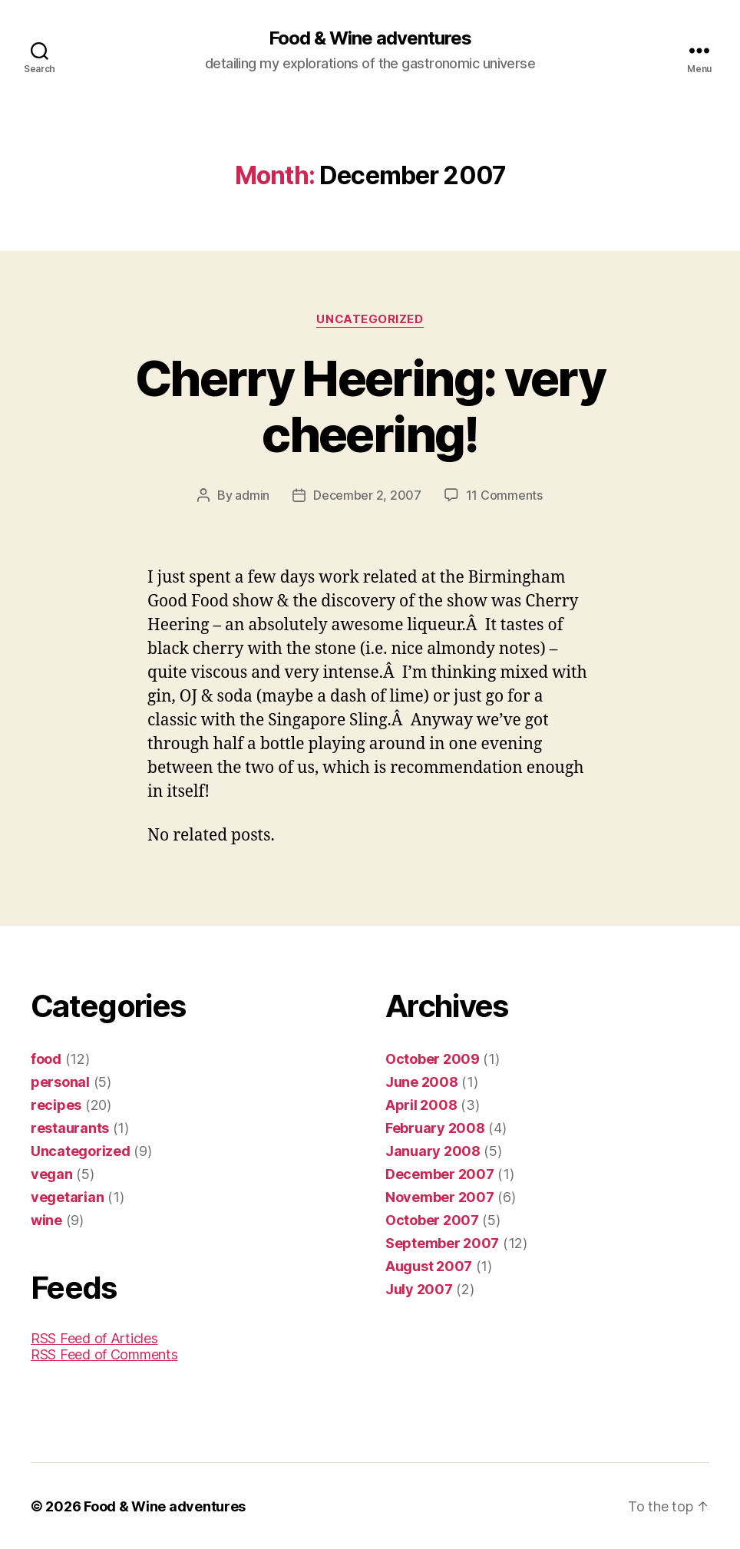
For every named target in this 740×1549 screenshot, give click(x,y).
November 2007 (439, 1196)
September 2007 (442, 1242)
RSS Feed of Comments (104, 1354)
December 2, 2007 (367, 495)
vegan (52, 1173)
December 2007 (439, 1173)
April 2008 (421, 1104)
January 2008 (433, 1150)
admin (252, 495)
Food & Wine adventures (370, 38)
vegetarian (67, 1196)
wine (46, 1219)
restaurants (70, 1127)
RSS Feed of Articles (94, 1337)
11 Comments (504, 495)
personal (60, 1081)
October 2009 (432, 1058)
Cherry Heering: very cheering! (370, 406)
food (46, 1058)
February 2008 (435, 1127)
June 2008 (421, 1081)
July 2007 (419, 1288)
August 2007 (428, 1265)
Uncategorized (370, 319)
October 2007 (432, 1219)
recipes (56, 1104)
